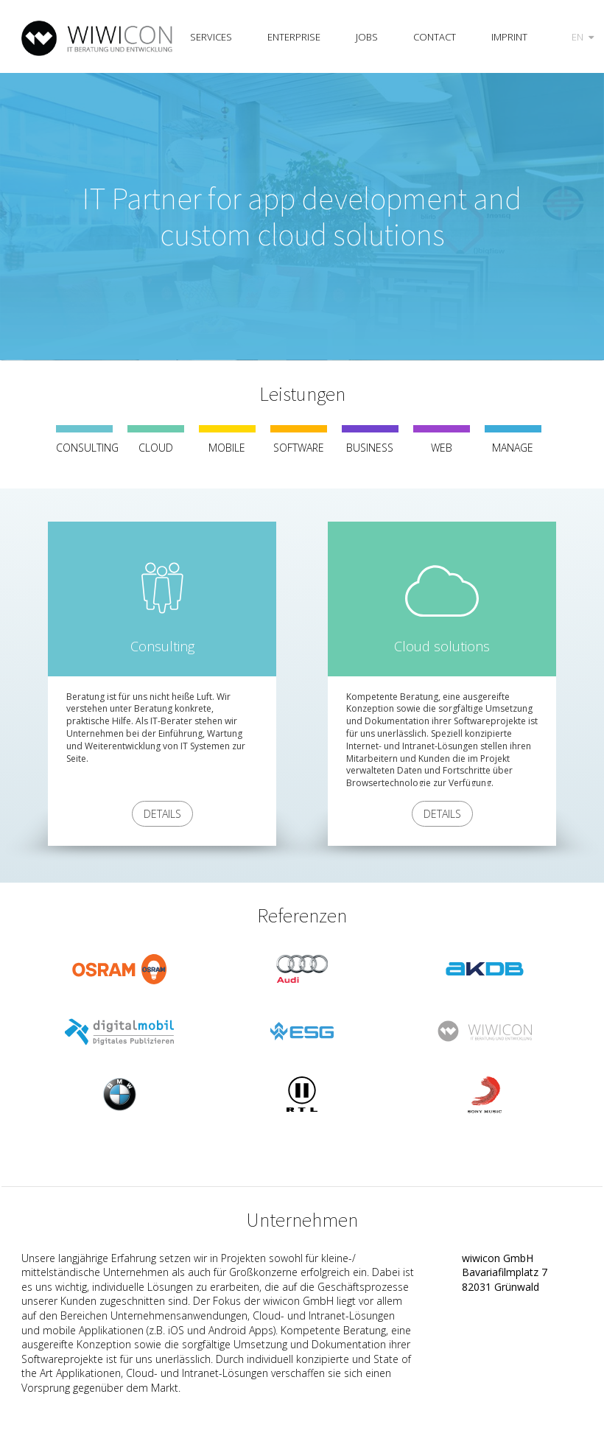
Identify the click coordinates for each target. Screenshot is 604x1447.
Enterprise (293, 36)
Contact (434, 36)
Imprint (509, 36)
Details (162, 814)
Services (211, 36)
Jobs (367, 36)
